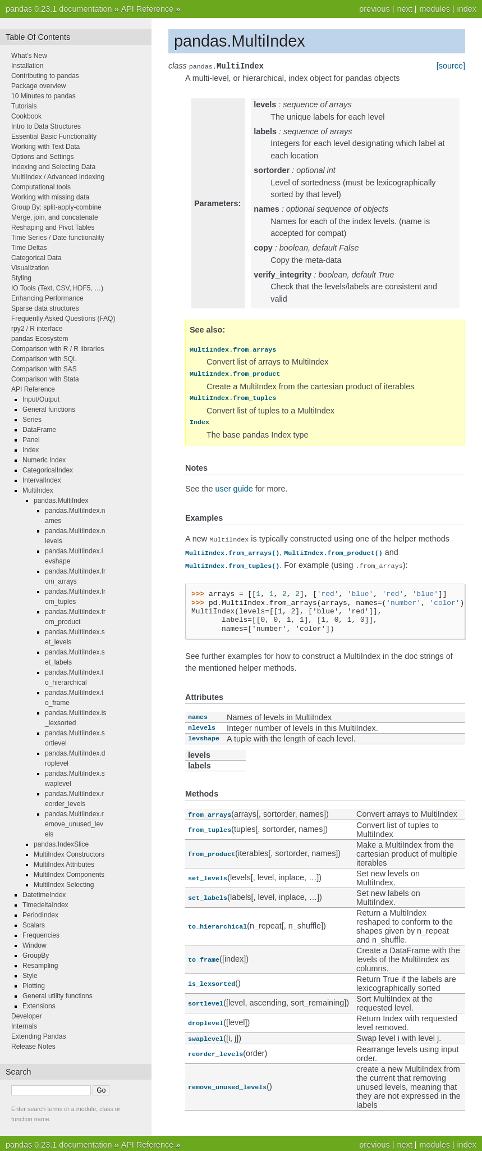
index (466, 8)
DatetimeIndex (44, 895)
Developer (26, 1016)
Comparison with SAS (44, 369)
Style (30, 976)
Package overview (38, 86)
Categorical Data (36, 258)
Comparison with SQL (44, 359)
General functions (48, 409)
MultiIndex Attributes (64, 864)
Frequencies (40, 935)
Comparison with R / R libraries (57, 349)
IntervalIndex (41, 480)
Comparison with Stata (45, 379)
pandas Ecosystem (39, 339)
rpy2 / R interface (36, 329)
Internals (24, 1026)
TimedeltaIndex (45, 905)
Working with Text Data (45, 147)
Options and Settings (42, 157)
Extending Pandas (38, 1036)
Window (34, 945)
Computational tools (41, 187)
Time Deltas (29, 248)
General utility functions (57, 996)
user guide (234, 489)
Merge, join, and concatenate (54, 217)
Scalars (33, 925)
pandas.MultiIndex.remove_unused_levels (74, 824)
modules (434, 8)
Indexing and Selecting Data (53, 167)
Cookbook (26, 116)
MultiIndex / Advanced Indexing (57, 177)
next (404, 8)
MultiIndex (37, 490)
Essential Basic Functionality (54, 136)
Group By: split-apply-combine (56, 207)
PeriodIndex (40, 915)
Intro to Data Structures (46, 126)
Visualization (30, 268)
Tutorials (24, 106)
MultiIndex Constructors (69, 854)
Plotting (33, 986)
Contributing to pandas (45, 76)
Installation (27, 66)
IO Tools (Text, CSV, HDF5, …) (57, 288)
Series (32, 420)
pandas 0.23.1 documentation (59, 8)
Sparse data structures (45, 308)
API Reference (147, 8)
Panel (31, 440)
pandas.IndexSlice (61, 844)
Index (30, 450)
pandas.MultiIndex (61, 500)
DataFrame (39, 430)
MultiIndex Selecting (64, 885)
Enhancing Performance (47, 298)
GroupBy (35, 955)
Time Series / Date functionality (57, 238)
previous (374, 8)
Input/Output (40, 399)
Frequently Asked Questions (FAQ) (63, 318)
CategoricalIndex (47, 470)
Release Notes (33, 1046)
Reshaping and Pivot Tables (53, 227)
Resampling (40, 966)
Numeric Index (44, 460)
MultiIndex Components (69, 875)
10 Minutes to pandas (43, 96)
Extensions (39, 1006)
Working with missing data (50, 197)
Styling (21, 278)
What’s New (29, 56)
